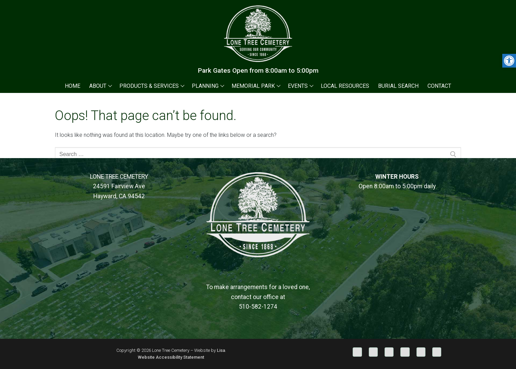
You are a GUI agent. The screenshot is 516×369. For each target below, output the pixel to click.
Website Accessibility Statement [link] (171, 357)
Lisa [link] (221, 350)
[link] (509, 61)
